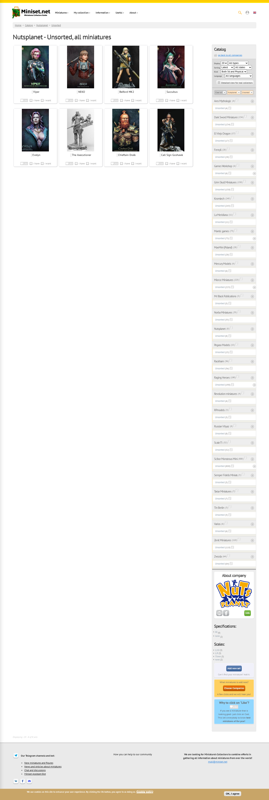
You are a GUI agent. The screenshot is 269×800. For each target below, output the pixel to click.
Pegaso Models (222, 345)
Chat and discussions (35, 770)
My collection (81, 12)
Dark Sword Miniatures (226, 117)
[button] (247, 12)
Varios (217, 524)
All (216, 632)
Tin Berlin (219, 508)
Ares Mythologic (222, 101)
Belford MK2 (126, 92)
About (132, 12)
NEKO (81, 92)
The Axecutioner (81, 155)
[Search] (240, 12)
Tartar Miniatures (222, 491)
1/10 (217, 650)
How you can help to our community (132, 754)
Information (102, 12)
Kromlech (219, 198)
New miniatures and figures (38, 762)
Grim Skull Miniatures (225, 182)
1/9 (216, 653)
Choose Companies (234, 688)
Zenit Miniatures (222, 540)
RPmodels (219, 410)
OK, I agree (232, 793)
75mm (218, 656)
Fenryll (217, 150)
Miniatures (61, 12)
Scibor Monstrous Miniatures (226, 459)
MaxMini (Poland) (223, 247)
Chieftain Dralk (127, 155)
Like (235, 707)
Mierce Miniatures (223, 280)
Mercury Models (222, 264)
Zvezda (218, 556)
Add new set (234, 668)
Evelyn (36, 155)
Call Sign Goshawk (172, 155)
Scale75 (218, 442)
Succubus (172, 92)
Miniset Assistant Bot (35, 773)
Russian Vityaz (221, 426)
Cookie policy (144, 791)
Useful (119, 12)
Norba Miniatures (223, 312)
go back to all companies (230, 55)
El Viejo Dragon (222, 133)
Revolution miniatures (225, 394)
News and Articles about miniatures (42, 766)
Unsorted (56, 25)
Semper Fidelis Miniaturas (226, 475)
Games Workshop (223, 166)
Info (247, 613)
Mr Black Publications (225, 296)
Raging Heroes (222, 377)
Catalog (29, 25)
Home (18, 25)
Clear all (218, 92)
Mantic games (221, 231)
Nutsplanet (42, 25)
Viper (36, 92)
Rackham (219, 361)
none (217, 636)
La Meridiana (221, 215)
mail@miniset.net (217, 761)
